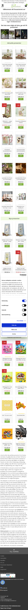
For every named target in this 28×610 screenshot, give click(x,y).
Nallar (1, 567)
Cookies (2, 556)
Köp (7, 70)
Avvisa (14, 334)
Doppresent (3, 569)
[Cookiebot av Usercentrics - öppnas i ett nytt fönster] (20, 275)
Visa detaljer (20, 320)
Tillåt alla (14, 325)
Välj (21, 450)
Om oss (2, 562)
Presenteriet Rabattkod (6, 565)
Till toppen (14, 551)
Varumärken (3, 558)
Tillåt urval (14, 329)
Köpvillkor (2, 560)
